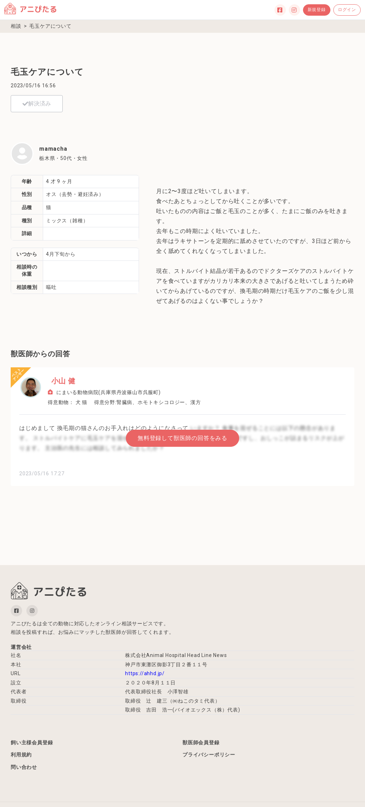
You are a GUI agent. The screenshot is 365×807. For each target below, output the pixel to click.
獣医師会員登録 (201, 742)
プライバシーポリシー (208, 755)
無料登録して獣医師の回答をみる (182, 437)
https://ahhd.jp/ (145, 673)
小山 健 (60, 381)
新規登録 (317, 9)
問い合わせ (24, 768)
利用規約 (21, 755)
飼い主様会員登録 (32, 742)
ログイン (347, 9)
